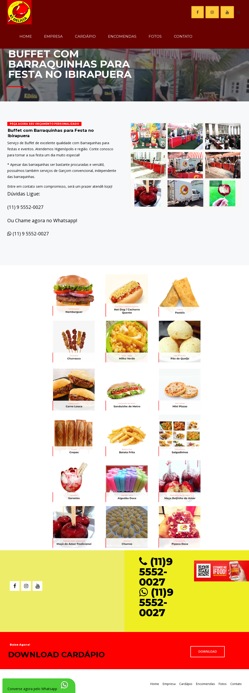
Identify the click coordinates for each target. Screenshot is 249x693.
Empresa (53, 36)
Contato (183, 36)
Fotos (155, 36)
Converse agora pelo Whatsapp (32, 688)
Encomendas (122, 36)
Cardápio (85, 36)
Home (25, 36)
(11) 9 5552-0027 (31, 233)
